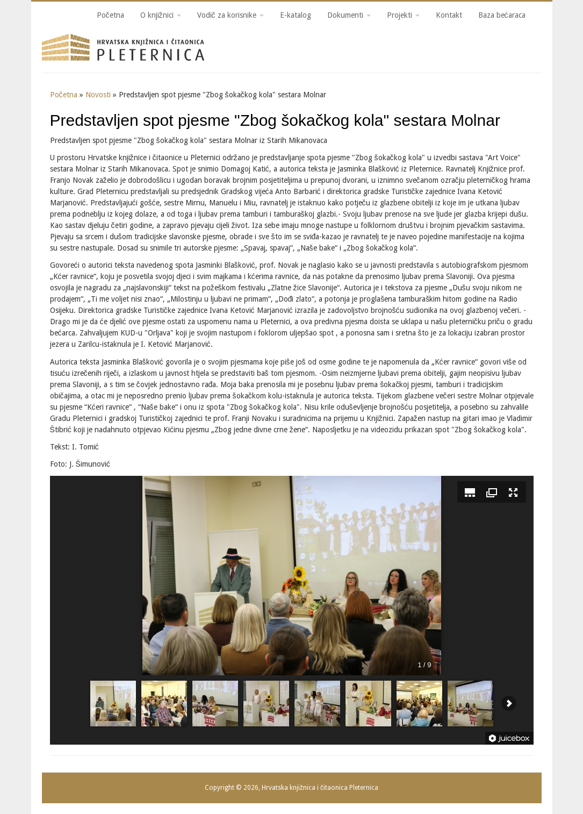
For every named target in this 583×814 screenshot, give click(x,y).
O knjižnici (160, 15)
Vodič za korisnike (230, 15)
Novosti (98, 94)
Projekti (403, 15)
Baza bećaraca (502, 15)
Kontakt (449, 15)
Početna (110, 15)
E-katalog (295, 15)
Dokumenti (349, 15)
